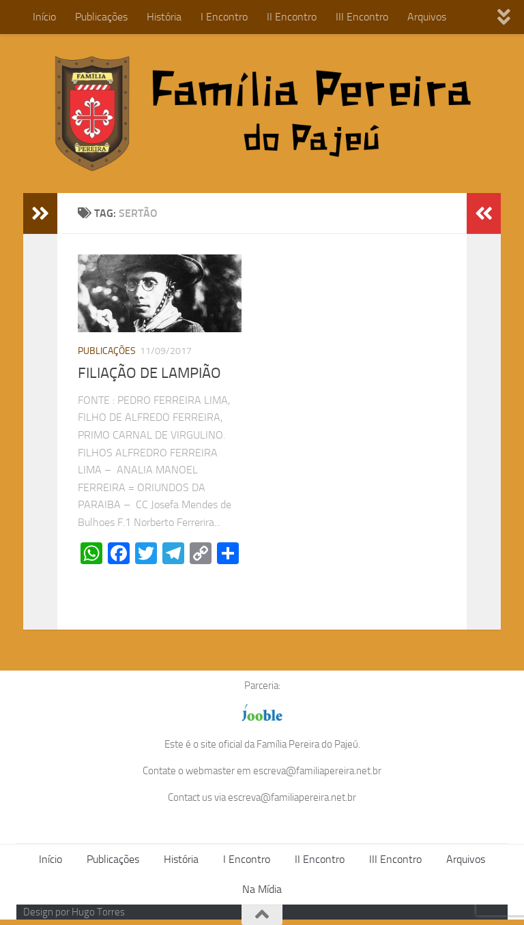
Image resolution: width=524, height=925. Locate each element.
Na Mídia (262, 889)
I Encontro (224, 16)
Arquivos (426, 16)
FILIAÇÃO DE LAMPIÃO (149, 373)
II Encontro (292, 16)
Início (44, 16)
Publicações (101, 16)
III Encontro (362, 16)
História (164, 16)
